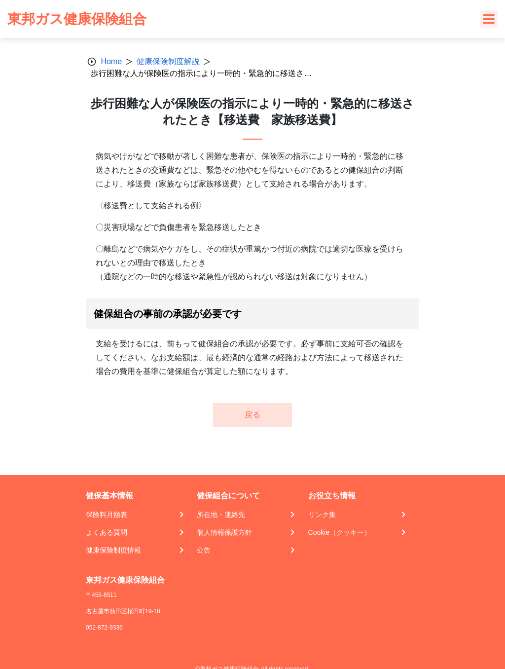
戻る (252, 414)
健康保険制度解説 (168, 61)
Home (111, 61)
